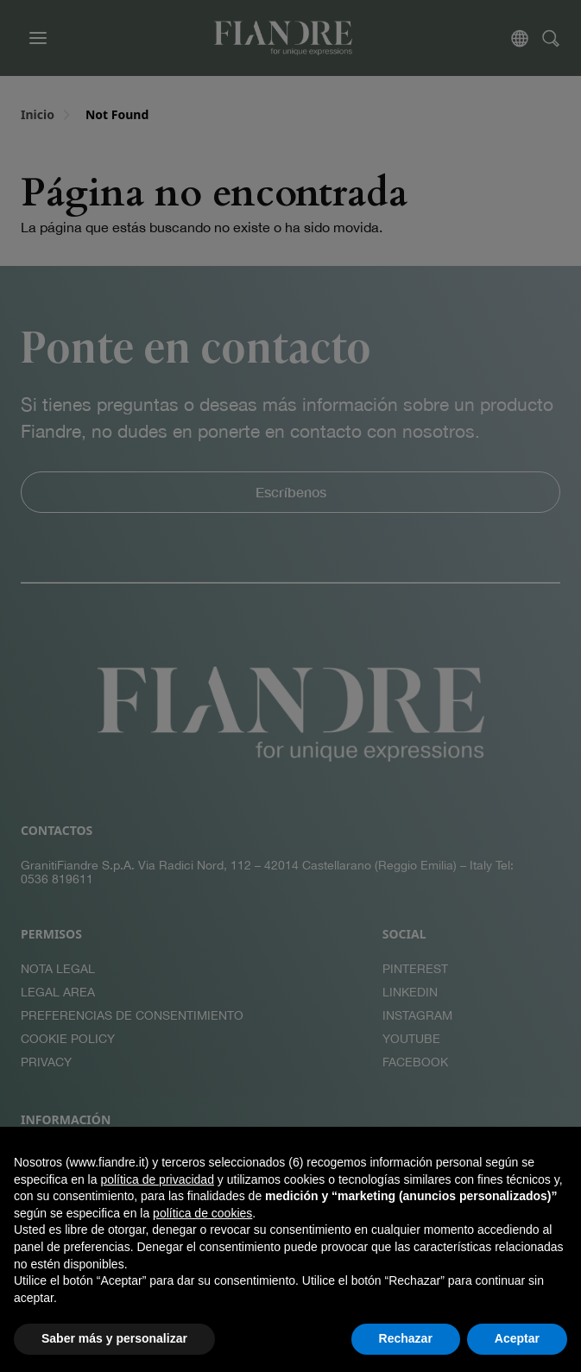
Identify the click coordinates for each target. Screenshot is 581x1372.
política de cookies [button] (202, 1213)
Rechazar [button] (406, 1338)
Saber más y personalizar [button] (114, 1338)
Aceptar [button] (517, 1338)
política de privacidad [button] (157, 1179)
